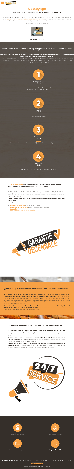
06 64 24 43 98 (45, 460)
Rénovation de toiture (17, 205)
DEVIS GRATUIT (37, 463)
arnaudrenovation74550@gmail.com (62, 460)
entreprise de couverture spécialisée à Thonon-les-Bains (25, 19)
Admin (42, 466)
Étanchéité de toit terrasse (19, 207)
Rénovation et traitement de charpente (23, 211)
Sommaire (47, 466)
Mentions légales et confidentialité (32, 466)
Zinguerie (13, 209)
